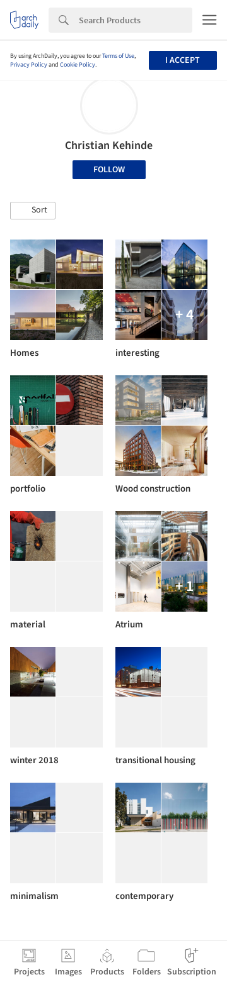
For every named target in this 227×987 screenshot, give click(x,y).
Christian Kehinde (109, 145)
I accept (182, 60)
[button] (32, 210)
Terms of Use (118, 56)
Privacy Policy (28, 64)
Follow (109, 169)
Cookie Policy (77, 64)
